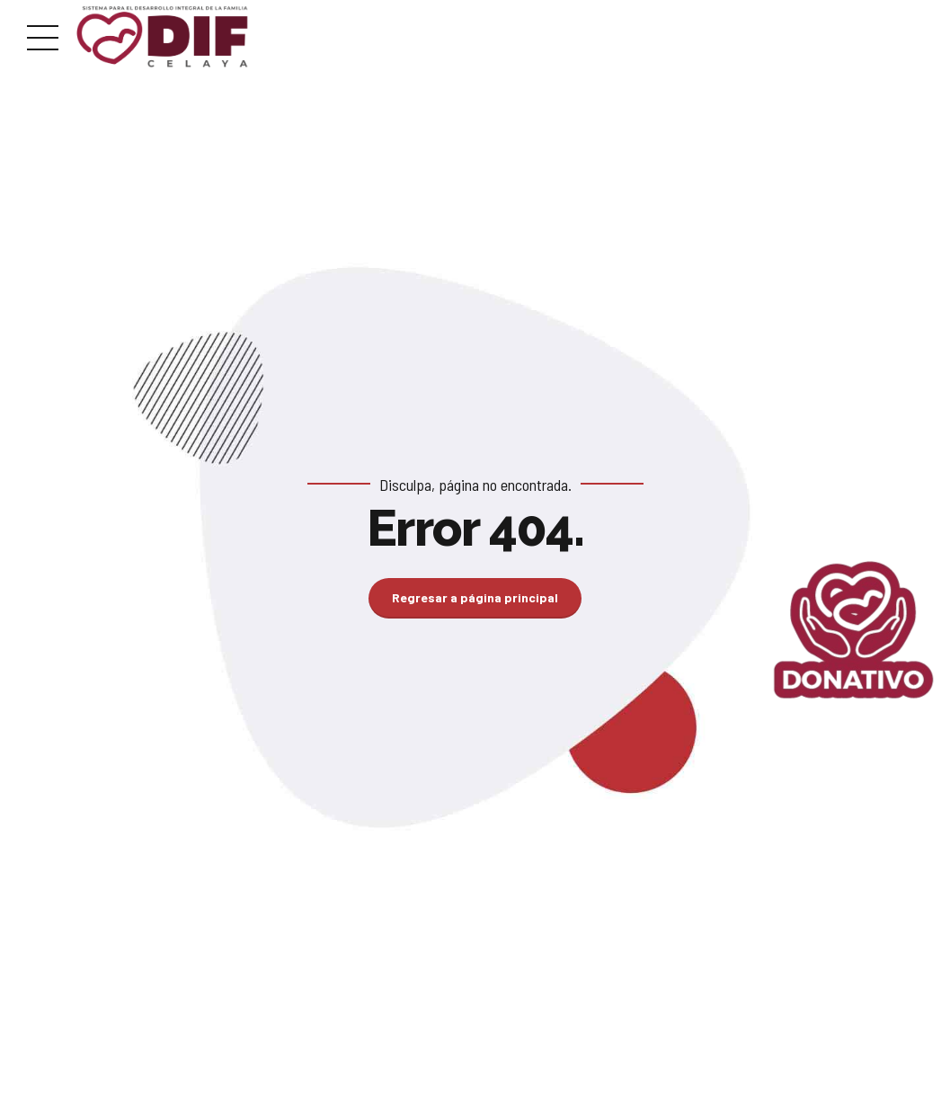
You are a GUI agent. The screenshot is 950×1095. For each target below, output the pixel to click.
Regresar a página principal (475, 597)
